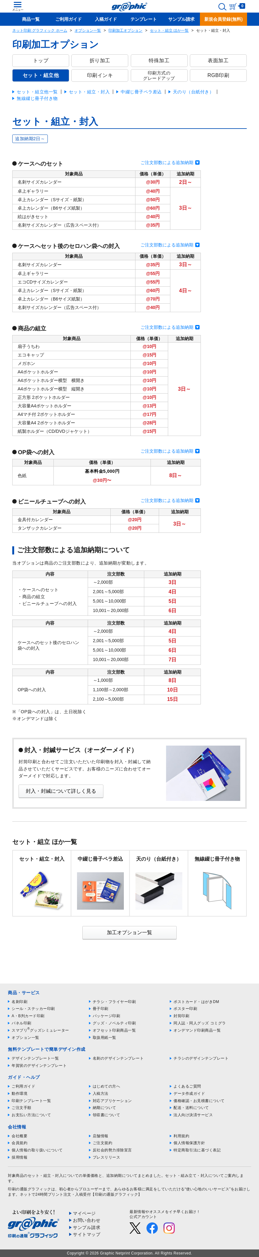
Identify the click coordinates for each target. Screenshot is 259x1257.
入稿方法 (100, 1093)
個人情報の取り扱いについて (37, 1150)
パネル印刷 (21, 1023)
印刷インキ (100, 75)
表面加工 (218, 60)
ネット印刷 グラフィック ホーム (39, 30)
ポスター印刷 (185, 1008)
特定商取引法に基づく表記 (197, 1150)
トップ (41, 60)
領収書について (106, 1115)
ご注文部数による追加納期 (167, 162)
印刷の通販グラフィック (29, 1189)
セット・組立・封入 (89, 91)
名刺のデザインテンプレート (118, 1058)
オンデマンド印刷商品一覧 (197, 1030)
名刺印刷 (19, 1002)
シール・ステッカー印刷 (33, 1008)
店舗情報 (100, 1136)
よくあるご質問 (187, 1086)
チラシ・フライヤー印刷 (114, 1002)
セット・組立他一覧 (37, 91)
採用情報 (19, 1157)
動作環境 (19, 1093)
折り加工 (100, 60)
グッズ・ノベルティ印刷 (114, 1023)
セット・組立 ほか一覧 (169, 30)
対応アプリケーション (112, 1101)
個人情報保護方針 (189, 1143)
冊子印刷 (100, 1008)
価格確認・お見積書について (199, 1101)
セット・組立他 (41, 75)
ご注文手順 (21, 1107)
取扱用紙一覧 (104, 1037)
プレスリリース (106, 1157)
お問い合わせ (86, 1220)
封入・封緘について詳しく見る (61, 791)
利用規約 (181, 1136)
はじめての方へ (106, 1086)
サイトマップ (86, 1234)
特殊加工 (159, 60)
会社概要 (19, 1136)
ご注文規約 (103, 1143)
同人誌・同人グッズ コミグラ (200, 1023)
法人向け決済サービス (193, 1115)
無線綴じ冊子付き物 (37, 98)
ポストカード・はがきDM (196, 1002)
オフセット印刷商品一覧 (114, 1030)
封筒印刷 (181, 1016)
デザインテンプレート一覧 (35, 1058)
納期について (104, 1107)
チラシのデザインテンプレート (201, 1058)
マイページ (84, 1213)
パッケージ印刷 (106, 1016)
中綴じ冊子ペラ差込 (141, 91)
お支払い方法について (31, 1115)
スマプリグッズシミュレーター (40, 1030)
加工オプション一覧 (129, 932)
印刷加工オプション (125, 30)
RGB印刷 (218, 75)
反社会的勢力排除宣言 (112, 1150)
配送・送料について (191, 1107)
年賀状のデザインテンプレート (39, 1065)
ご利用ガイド (23, 1086)
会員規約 (19, 1143)
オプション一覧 (87, 30)
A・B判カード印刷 (28, 1016)
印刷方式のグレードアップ (159, 75)
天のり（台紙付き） (193, 91)
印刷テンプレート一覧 (31, 1101)
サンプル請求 (86, 1227)
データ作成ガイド (189, 1093)
